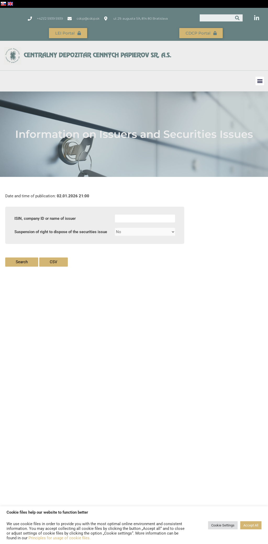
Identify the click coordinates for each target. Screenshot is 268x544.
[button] (259, 81)
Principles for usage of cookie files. (60, 538)
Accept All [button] (250, 525)
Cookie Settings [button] (222, 525)
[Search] (237, 17)
